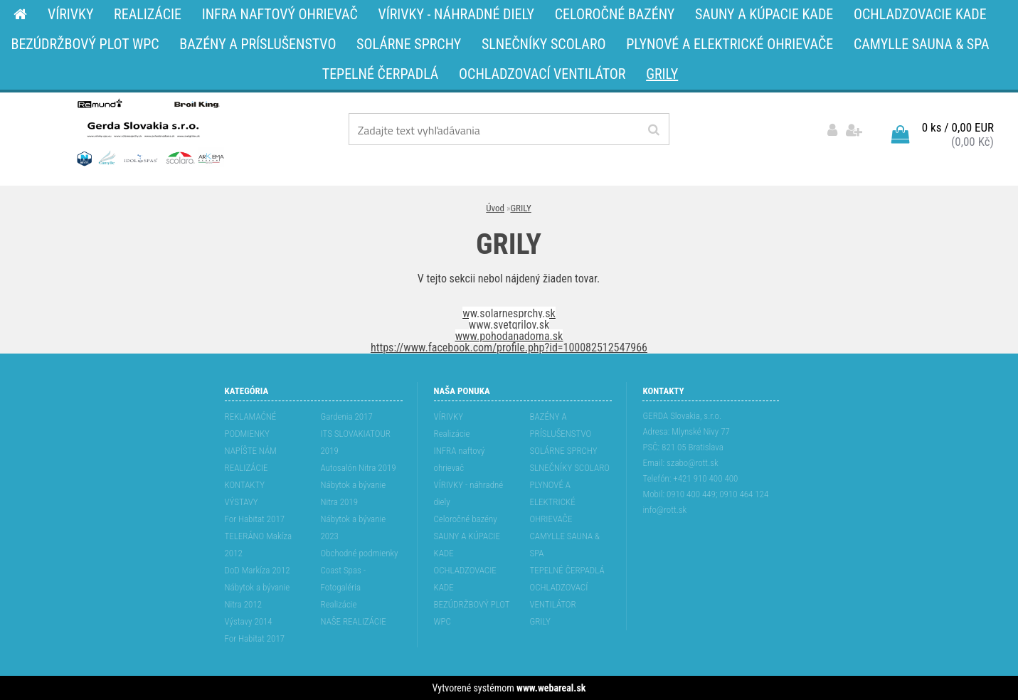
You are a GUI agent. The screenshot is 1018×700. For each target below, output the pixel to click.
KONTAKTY (245, 484)
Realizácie (339, 604)
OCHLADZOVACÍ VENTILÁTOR (559, 596)
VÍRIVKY (449, 416)
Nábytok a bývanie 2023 (353, 527)
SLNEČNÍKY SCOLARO (570, 467)
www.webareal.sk (550, 688)
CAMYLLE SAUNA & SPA (565, 544)
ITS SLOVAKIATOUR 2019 (356, 442)
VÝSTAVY (241, 502)
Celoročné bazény (465, 519)
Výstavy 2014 (248, 621)
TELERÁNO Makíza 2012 (258, 544)
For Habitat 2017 (255, 519)
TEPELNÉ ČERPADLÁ (567, 570)
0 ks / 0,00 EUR (958, 127)
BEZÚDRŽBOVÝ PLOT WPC (472, 613)
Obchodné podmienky (359, 553)
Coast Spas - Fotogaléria (343, 579)
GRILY (520, 208)
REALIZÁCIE (246, 467)
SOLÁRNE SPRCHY (564, 450)
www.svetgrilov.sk (509, 325)
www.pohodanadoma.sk (509, 336)
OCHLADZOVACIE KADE (465, 579)
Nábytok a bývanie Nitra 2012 (257, 596)
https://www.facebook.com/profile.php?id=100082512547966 (509, 347)
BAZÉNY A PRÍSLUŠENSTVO (561, 425)
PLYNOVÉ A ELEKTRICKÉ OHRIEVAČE (553, 501)
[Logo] (149, 131)
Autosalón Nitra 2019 (358, 467)
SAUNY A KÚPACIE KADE (467, 544)
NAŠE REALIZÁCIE (353, 621)
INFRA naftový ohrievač (459, 459)
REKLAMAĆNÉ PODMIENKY (251, 425)
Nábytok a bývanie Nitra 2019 (353, 493)
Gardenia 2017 (347, 416)
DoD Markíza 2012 (257, 570)
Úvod (495, 208)
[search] (653, 130)
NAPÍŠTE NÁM (251, 450)
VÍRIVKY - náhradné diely (469, 493)
